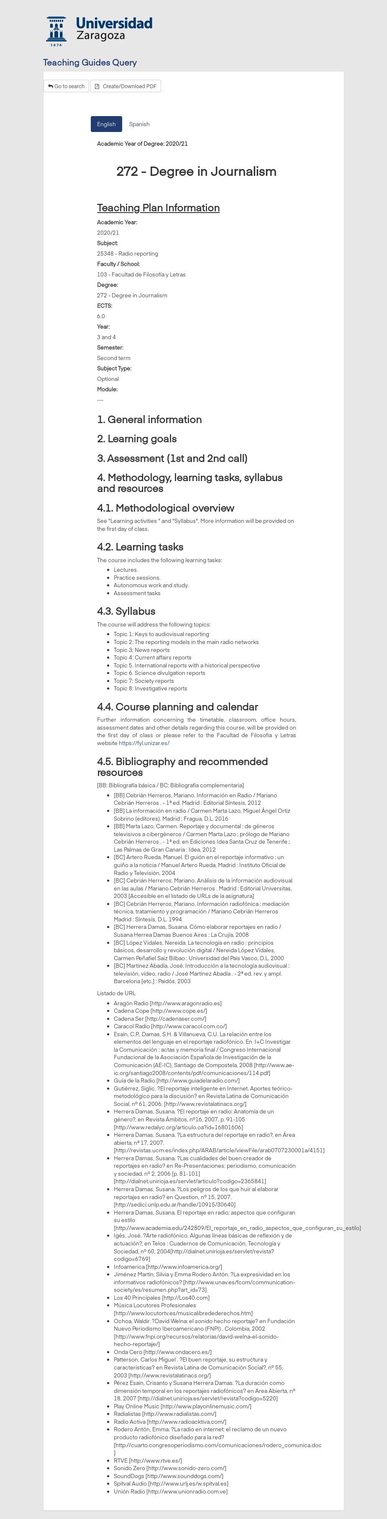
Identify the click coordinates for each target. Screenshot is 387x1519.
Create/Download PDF (125, 86)
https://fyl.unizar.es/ (144, 743)
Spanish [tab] (139, 124)
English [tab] (106, 124)
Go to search (66, 86)
